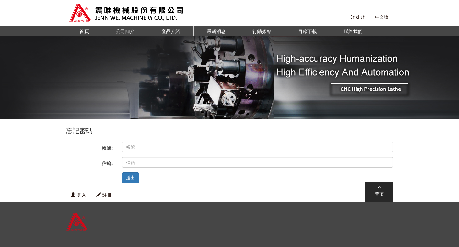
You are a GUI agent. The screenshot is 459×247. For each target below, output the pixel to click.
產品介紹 (170, 31)
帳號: (107, 148)
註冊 (104, 195)
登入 (78, 195)
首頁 (84, 31)
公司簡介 (125, 31)
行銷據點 (261, 31)
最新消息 (216, 31)
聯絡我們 (353, 31)
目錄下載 (307, 31)
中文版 (381, 17)
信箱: (107, 163)
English (358, 17)
